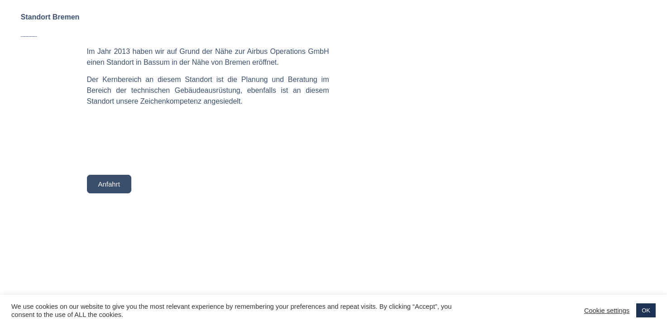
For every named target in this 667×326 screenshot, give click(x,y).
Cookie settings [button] (606, 310)
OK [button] (646, 310)
